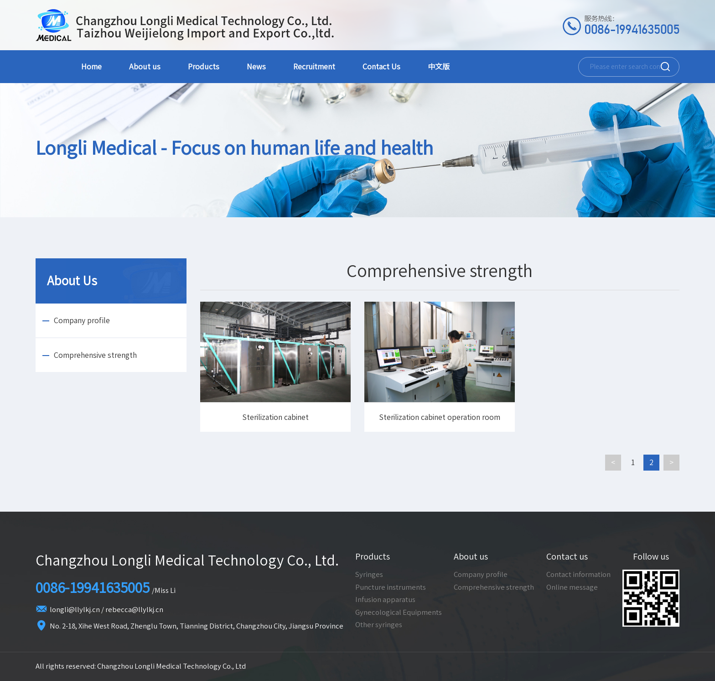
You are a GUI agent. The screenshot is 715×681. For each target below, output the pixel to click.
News (256, 66)
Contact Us (381, 66)
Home (91, 66)
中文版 (439, 66)
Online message (572, 587)
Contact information (578, 574)
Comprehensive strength (95, 355)
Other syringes (378, 624)
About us (145, 66)
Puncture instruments (390, 587)
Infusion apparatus (385, 599)
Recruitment (314, 66)
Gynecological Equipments (398, 612)
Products (203, 66)
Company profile (82, 320)
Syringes (369, 574)
